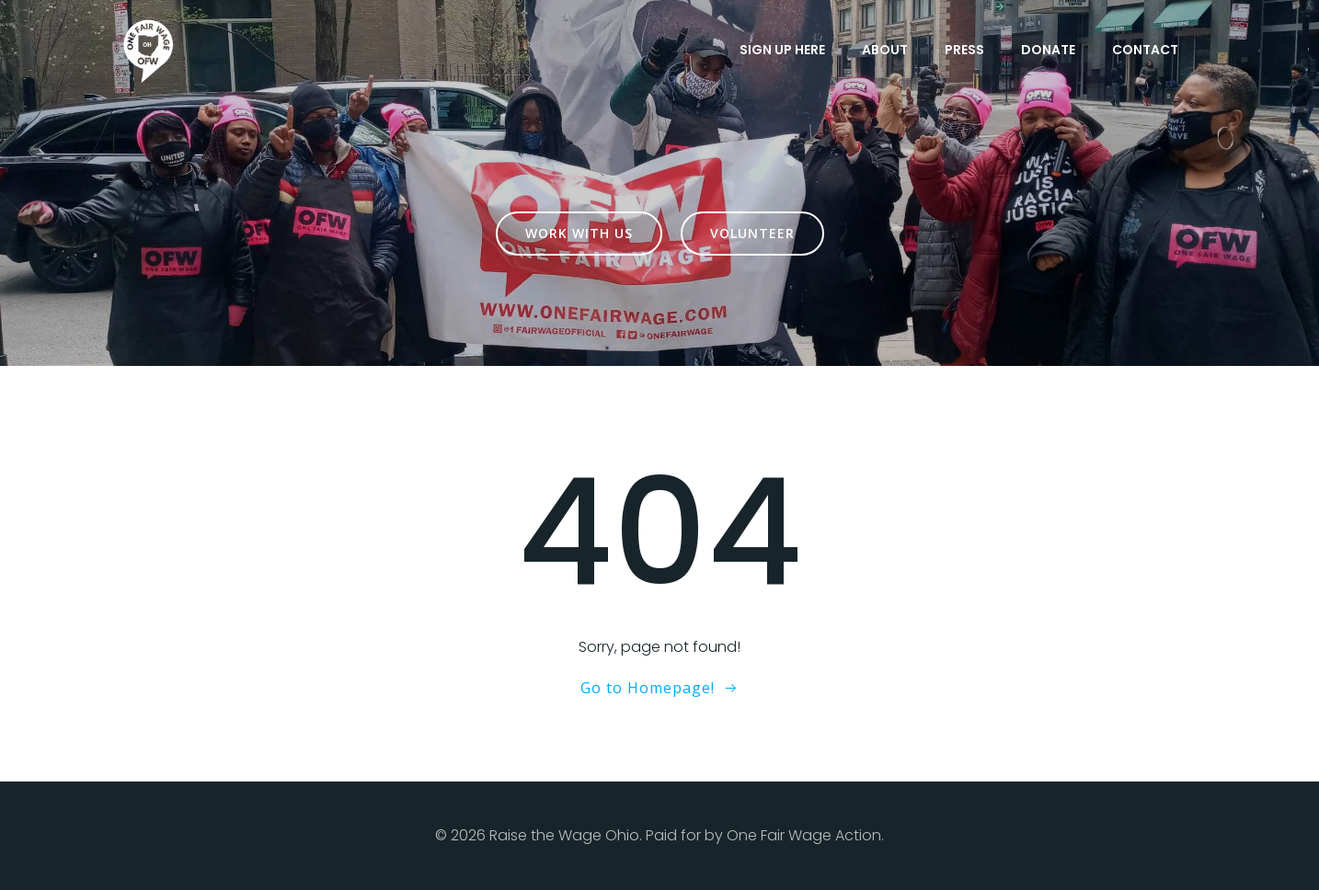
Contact (1145, 49)
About (885, 49)
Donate (1048, 49)
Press (964, 49)
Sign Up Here (782, 49)
